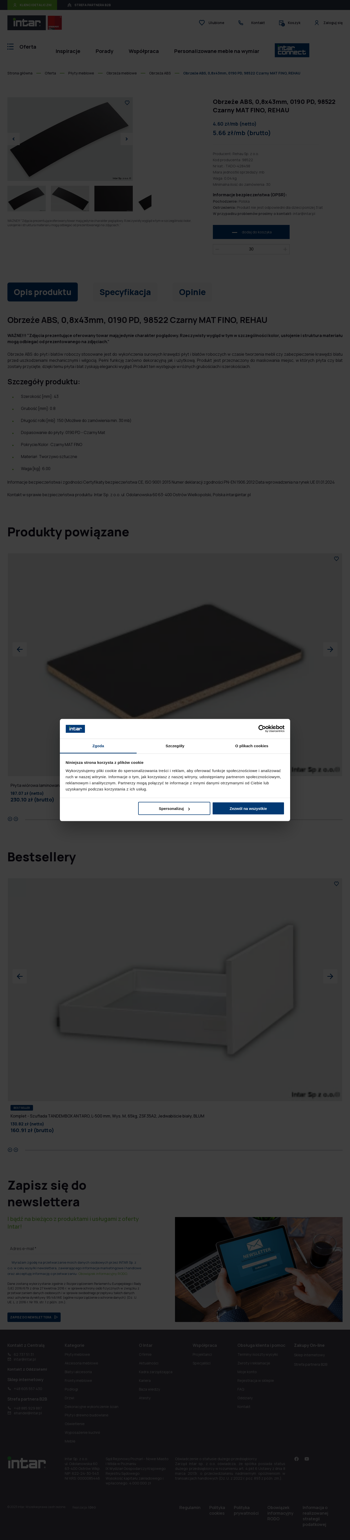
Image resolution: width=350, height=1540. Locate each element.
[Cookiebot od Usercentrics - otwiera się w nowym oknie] (262, 729)
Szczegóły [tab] (175, 745)
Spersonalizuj (174, 808)
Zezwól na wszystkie (248, 808)
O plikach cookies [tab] (251, 745)
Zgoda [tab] (98, 745)
